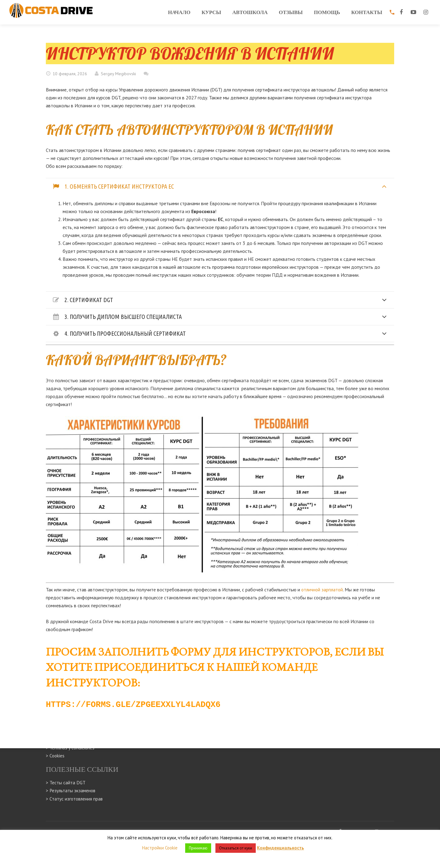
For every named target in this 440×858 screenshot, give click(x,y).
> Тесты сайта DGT (66, 783)
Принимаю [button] (198, 848)
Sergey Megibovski (118, 73)
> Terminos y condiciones (71, 748)
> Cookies (55, 756)
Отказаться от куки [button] (235, 848)
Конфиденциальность (280, 848)
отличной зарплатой (323, 589)
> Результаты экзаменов (71, 791)
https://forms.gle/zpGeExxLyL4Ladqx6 (142, 703)
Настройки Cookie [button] (160, 848)
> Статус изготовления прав (75, 799)
